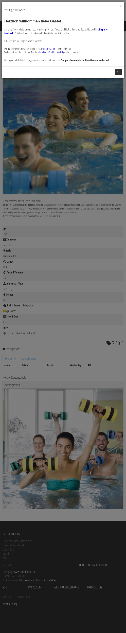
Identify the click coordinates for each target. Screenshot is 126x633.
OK (118, 72)
